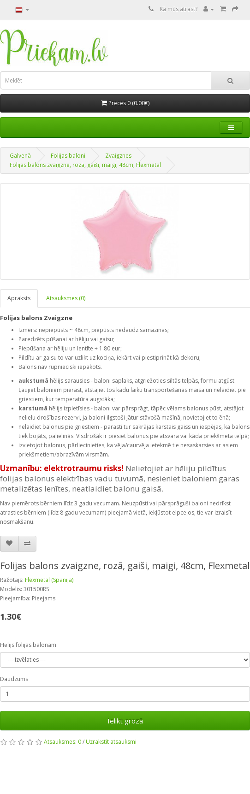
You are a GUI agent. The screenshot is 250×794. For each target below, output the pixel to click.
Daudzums (14, 679)
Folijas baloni (68, 156)
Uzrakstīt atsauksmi (111, 742)
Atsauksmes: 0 (62, 742)
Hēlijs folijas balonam (28, 645)
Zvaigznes (118, 156)
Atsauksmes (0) (65, 298)
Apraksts (18, 298)
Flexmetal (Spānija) (49, 580)
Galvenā (20, 156)
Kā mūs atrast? (178, 9)
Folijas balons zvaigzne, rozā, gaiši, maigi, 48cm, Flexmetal (85, 165)
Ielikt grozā (125, 720)
